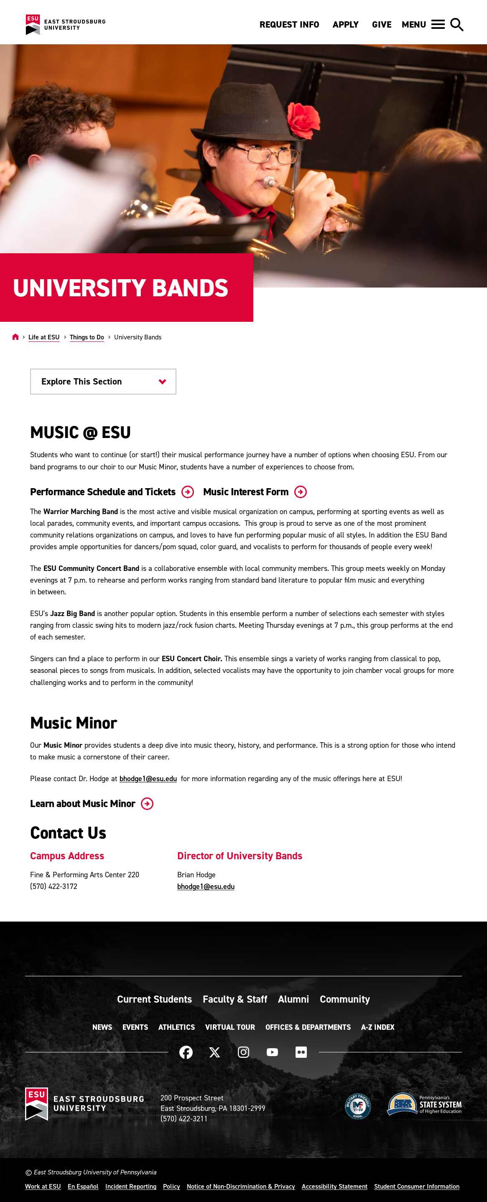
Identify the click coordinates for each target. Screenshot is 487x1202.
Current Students (154, 999)
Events (135, 1027)
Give (381, 24)
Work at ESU (43, 1186)
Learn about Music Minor (90, 803)
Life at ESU (44, 337)
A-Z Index (378, 1027)
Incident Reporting (130, 1186)
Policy (171, 1186)
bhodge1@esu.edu (148, 778)
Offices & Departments (308, 1027)
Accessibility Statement (334, 1186)
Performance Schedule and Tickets (110, 492)
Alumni (293, 999)
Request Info (289, 24)
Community (345, 999)
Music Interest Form (253, 492)
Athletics (176, 1027)
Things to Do (87, 337)
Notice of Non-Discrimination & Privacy (241, 1186)
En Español (83, 1186)
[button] (423, 24)
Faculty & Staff (235, 999)
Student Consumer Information (416, 1186)
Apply (346, 24)
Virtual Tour (230, 1027)
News (102, 1027)
